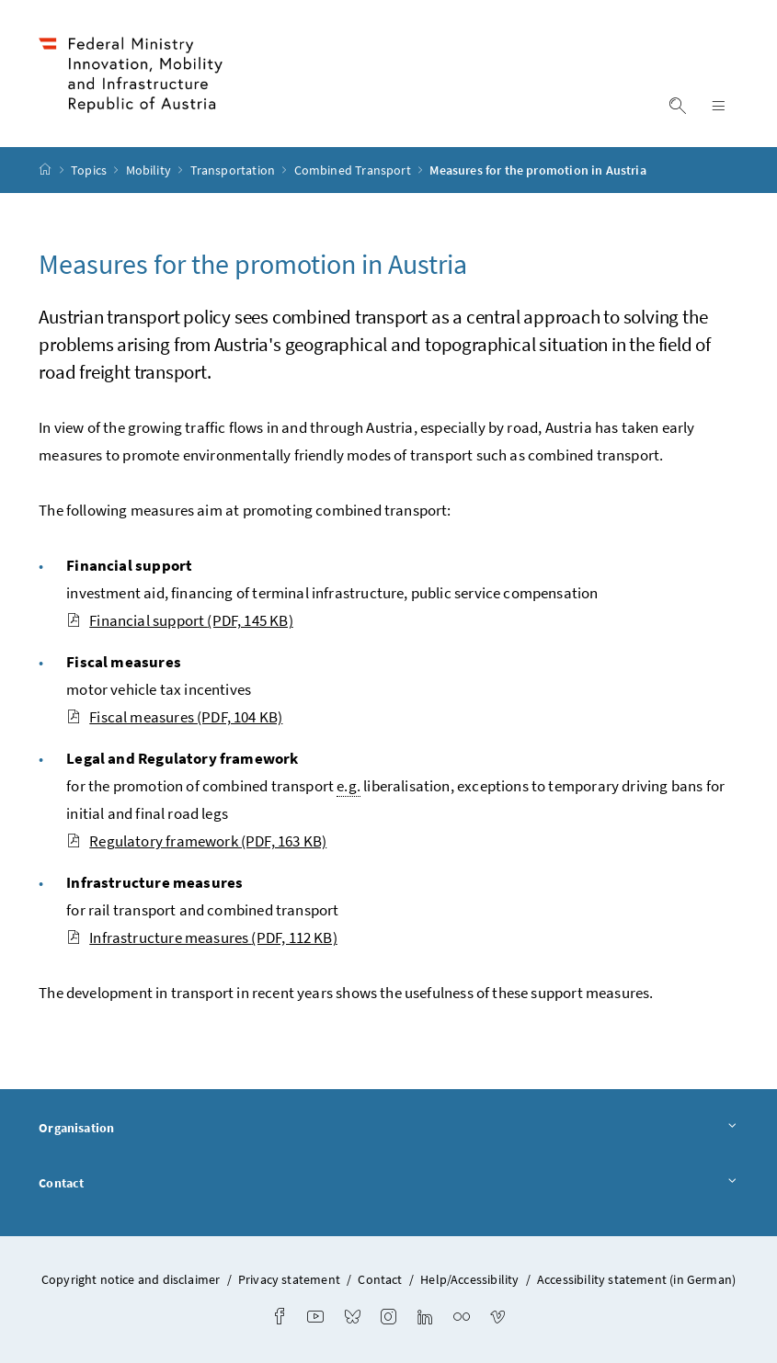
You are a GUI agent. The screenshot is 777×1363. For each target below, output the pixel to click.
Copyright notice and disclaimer (132, 1279)
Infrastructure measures (201, 937)
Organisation (388, 1128)
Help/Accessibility (469, 1279)
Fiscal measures (174, 717)
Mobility (150, 170)
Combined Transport (354, 170)
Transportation (234, 170)
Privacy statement (289, 1279)
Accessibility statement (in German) (636, 1279)
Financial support (179, 620)
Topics (90, 170)
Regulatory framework (196, 841)
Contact (388, 1184)
